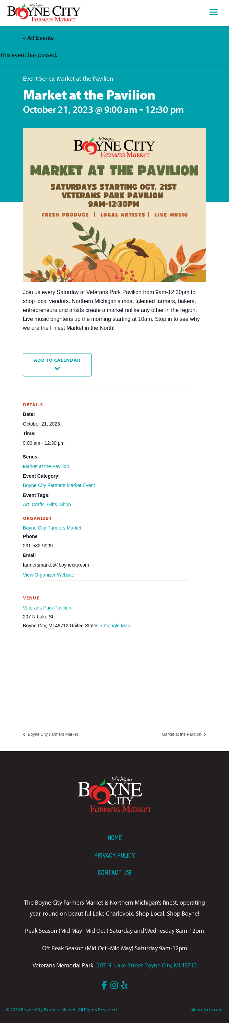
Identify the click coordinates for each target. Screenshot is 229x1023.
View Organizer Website (48, 575)
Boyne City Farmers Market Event (59, 485)
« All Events (38, 38)
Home (115, 837)
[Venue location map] (114, 671)
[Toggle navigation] (213, 13)
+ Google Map (115, 625)
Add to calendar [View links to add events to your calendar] (57, 360)
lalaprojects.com (206, 1009)
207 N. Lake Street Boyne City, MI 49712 (147, 965)
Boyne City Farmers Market (52, 528)
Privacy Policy (114, 855)
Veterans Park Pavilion (47, 608)
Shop (65, 504)
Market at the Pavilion (46, 466)
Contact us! (114, 872)
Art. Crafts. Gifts (40, 504)
